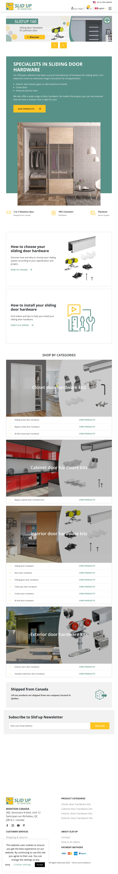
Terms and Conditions (81, 862)
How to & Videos (20, 328)
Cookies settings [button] (22, 864)
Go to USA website (102, 2)
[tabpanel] (59, 31)
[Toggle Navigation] (109, 9)
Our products (27, 111)
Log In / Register (70, 8)
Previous (54, 48)
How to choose (19, 273)
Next (63, 48)
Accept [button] (40, 864)
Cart (86, 8)
